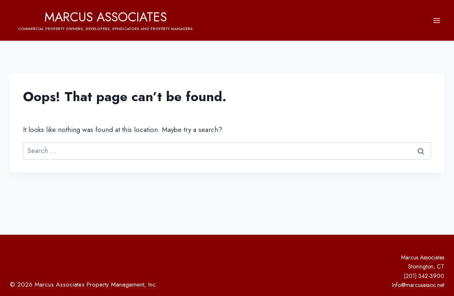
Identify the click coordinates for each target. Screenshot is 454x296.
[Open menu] (436, 20)
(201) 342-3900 (424, 276)
